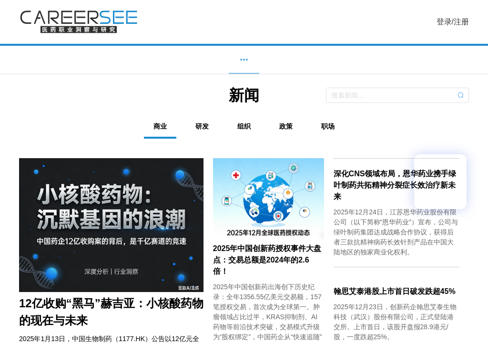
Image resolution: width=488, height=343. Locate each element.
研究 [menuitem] (296, 59)
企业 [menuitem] (191, 59)
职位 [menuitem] (139, 59)
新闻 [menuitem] (244, 59)
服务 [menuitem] (349, 59)
